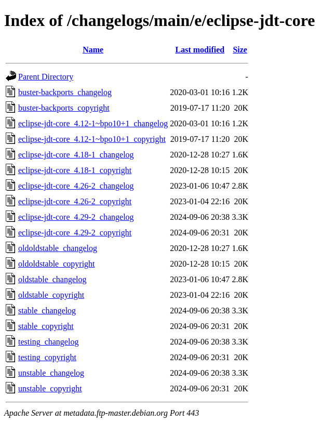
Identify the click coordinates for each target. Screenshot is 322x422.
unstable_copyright (50, 388)
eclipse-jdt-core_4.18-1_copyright (74, 170)
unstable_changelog (51, 372)
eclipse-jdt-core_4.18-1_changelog (76, 154)
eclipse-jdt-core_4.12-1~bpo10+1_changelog (93, 123)
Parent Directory (45, 76)
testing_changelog (48, 341)
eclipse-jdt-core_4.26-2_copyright (74, 201)
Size (240, 49)
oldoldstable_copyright (56, 263)
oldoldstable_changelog (57, 248)
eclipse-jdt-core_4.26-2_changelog (76, 185)
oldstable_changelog (52, 279)
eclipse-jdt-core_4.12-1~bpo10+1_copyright (92, 139)
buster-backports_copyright (64, 107)
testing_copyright (47, 357)
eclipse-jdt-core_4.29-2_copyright (74, 232)
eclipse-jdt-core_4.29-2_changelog (76, 217)
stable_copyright (46, 326)
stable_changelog (47, 310)
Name (93, 49)
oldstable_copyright (51, 295)
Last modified (199, 49)
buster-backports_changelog (65, 92)
